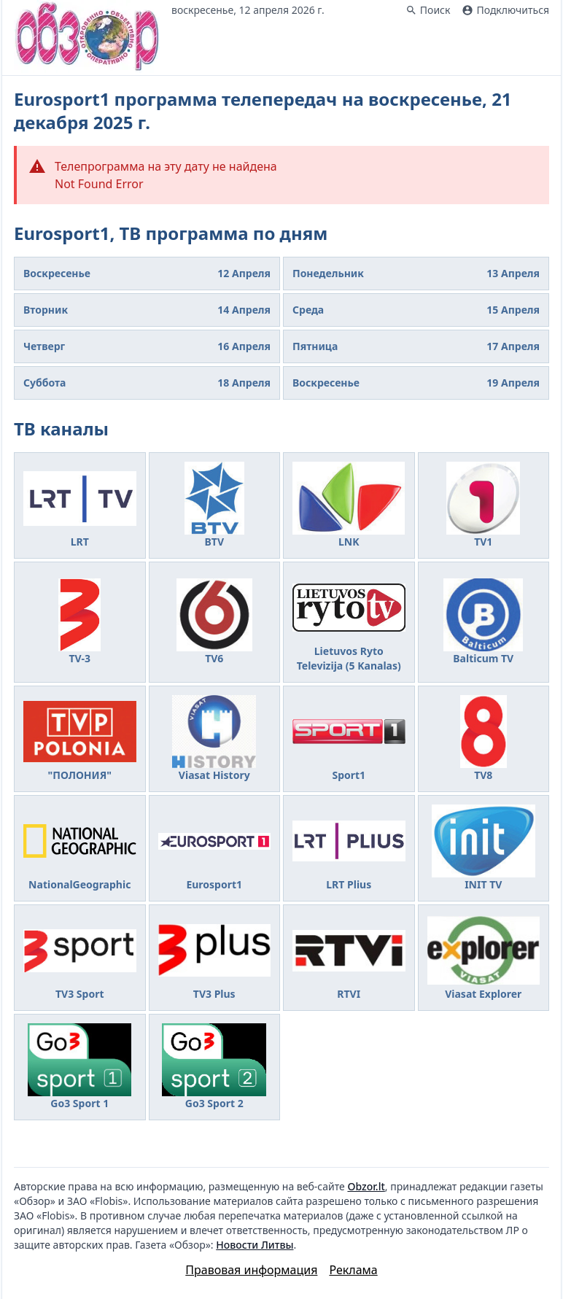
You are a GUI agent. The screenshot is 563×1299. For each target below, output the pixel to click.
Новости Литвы (254, 1245)
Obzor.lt (365, 1186)
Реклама (353, 1270)
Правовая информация (251, 1270)
